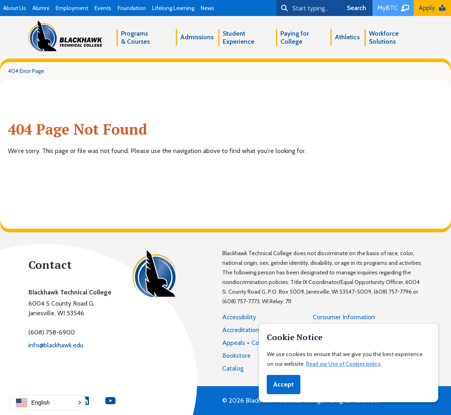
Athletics (347, 37)
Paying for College (294, 37)
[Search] (308, 8)
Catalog (233, 368)
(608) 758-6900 (51, 332)
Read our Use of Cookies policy (343, 363)
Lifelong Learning (173, 8)
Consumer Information (344, 317)
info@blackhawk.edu (55, 345)
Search (356, 8)
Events (103, 8)
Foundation (132, 8)
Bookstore (236, 355)
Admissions (196, 37)
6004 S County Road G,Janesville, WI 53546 (61, 308)
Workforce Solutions (384, 37)
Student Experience (238, 37)
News (207, 8)
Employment (72, 8)
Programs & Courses (135, 37)
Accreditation (240, 330)
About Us (14, 8)
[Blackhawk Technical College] (65, 36)
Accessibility (239, 317)
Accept (283, 384)
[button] (47, 402)
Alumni (40, 8)
